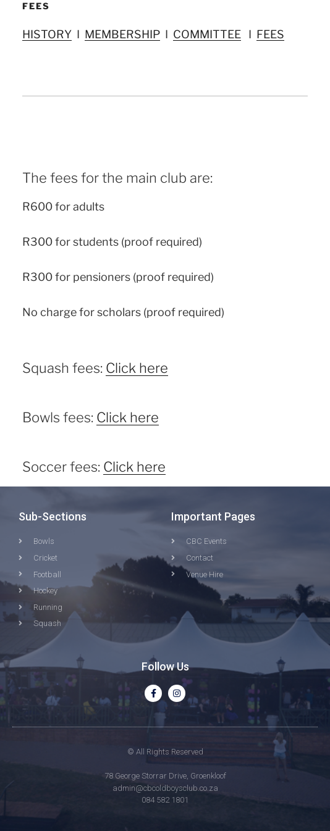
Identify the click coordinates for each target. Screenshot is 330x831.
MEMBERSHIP (122, 34)
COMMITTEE (207, 34)
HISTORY (47, 34)
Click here (137, 368)
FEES (270, 34)
